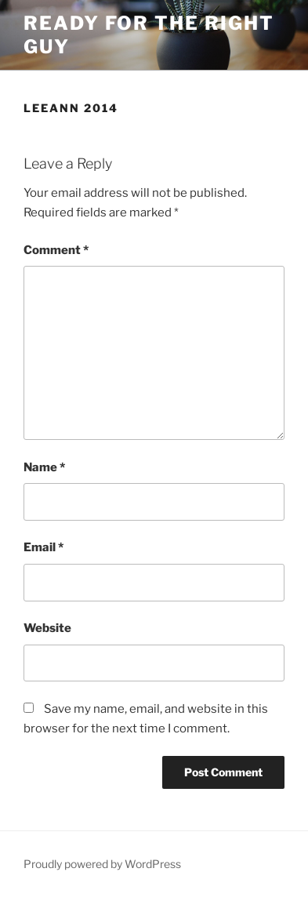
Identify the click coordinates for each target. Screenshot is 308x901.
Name (44, 467)
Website (47, 628)
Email (43, 547)
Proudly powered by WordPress (102, 863)
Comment (56, 250)
